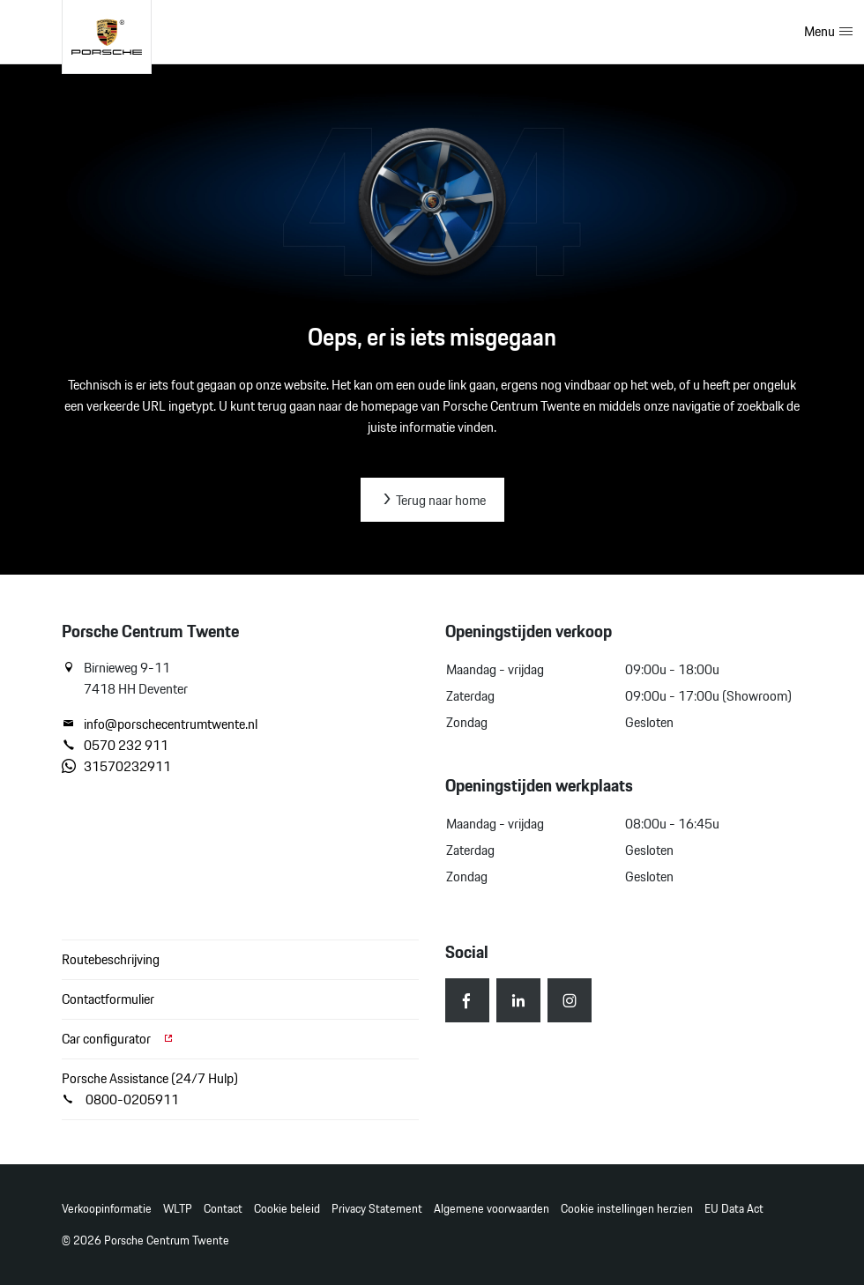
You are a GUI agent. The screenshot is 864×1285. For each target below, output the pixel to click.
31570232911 (116, 766)
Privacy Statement (376, 1209)
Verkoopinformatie (107, 1209)
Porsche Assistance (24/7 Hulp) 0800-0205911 (150, 1088)
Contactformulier (108, 999)
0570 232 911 (115, 745)
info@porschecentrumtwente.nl (159, 724)
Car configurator (118, 1039)
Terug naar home (432, 500)
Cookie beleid (287, 1209)
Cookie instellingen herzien (627, 1209)
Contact (223, 1209)
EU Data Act (733, 1209)
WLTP (177, 1209)
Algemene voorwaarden (491, 1209)
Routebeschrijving (111, 959)
